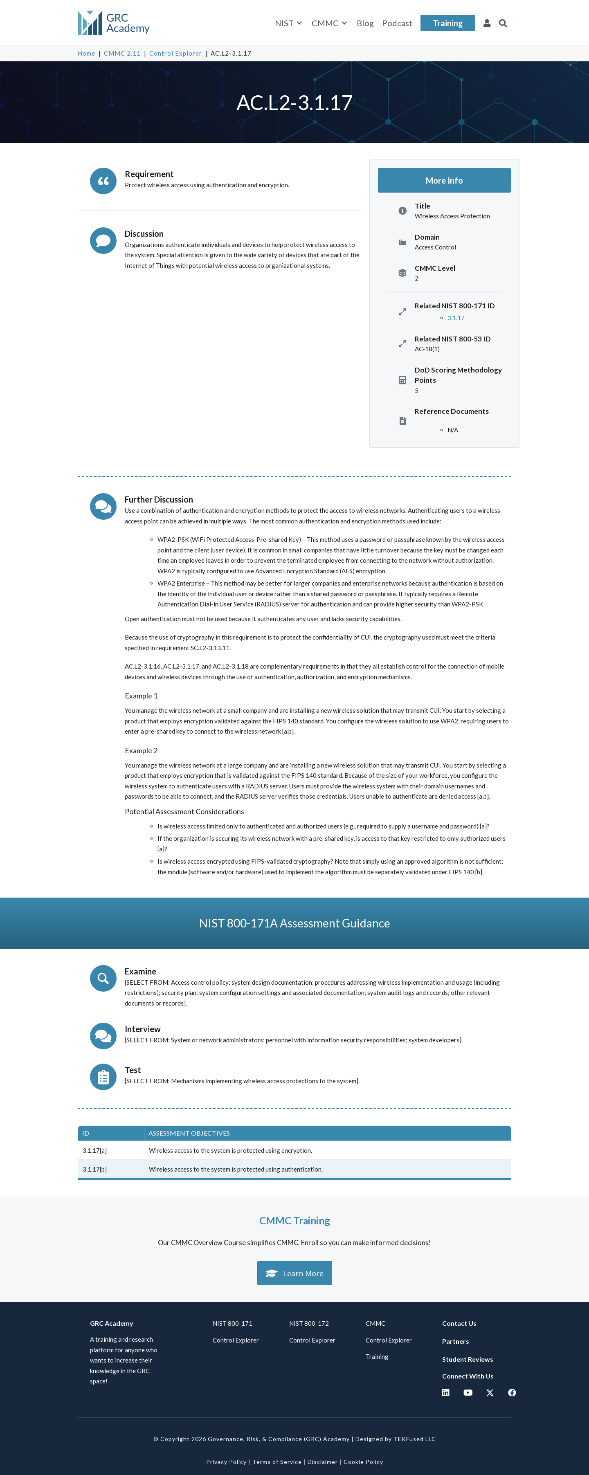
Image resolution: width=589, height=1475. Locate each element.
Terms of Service (277, 1461)
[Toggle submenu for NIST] (299, 23)
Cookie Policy (363, 1461)
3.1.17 (456, 317)
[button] (503, 23)
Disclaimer (323, 1461)
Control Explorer (175, 53)
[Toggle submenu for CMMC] (344, 23)
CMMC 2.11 (122, 53)
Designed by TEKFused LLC (395, 1438)
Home (86, 53)
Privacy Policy (226, 1461)
